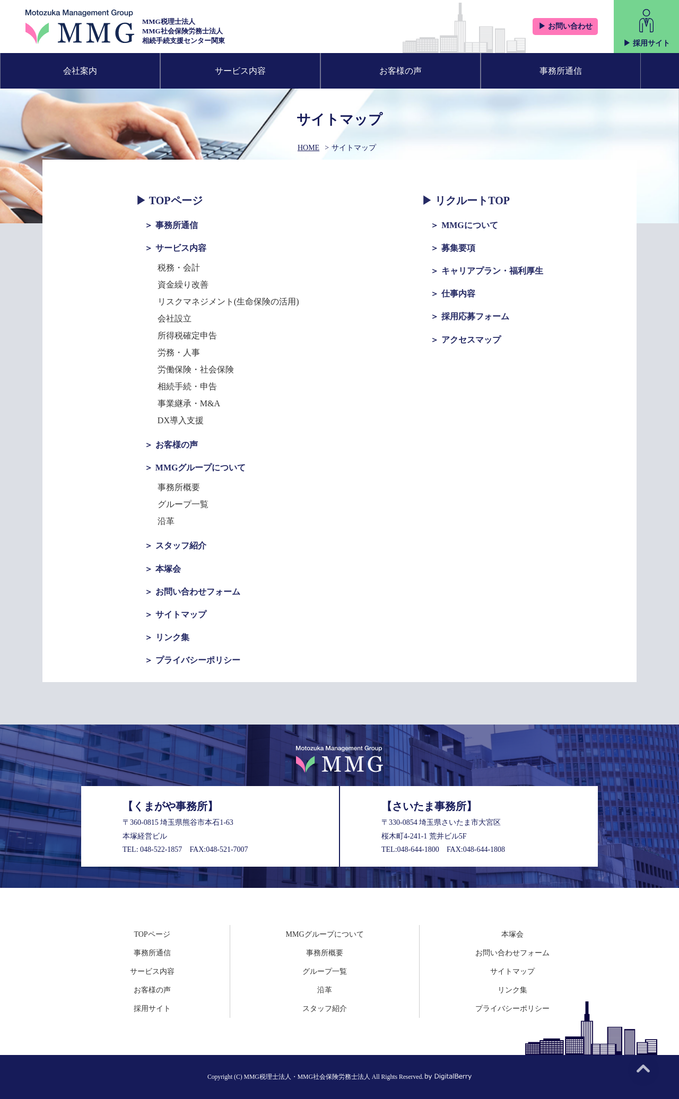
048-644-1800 (418, 849)
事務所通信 (560, 70)
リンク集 (172, 637)
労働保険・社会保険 (196, 369)
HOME (308, 148)
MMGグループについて (200, 467)
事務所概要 (179, 487)
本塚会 (168, 568)
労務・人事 (179, 352)
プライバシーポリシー (197, 660)
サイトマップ (180, 614)
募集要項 (458, 247)
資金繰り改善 (183, 284)
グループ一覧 (183, 504)
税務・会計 (179, 267)
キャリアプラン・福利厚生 (492, 270)
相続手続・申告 (187, 386)
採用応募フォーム (475, 316)
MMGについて (469, 225)
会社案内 (80, 70)
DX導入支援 (181, 420)
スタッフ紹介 (180, 545)
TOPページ (176, 200)
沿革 (166, 521)
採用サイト (152, 1009)
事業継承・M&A (189, 403)
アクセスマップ (471, 339)
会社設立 (174, 318)
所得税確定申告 (187, 335)
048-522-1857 (161, 849)
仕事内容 (458, 293)
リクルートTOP (472, 200)
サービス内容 (240, 70)
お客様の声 (400, 70)
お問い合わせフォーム (197, 591)
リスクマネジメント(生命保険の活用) (228, 301)
